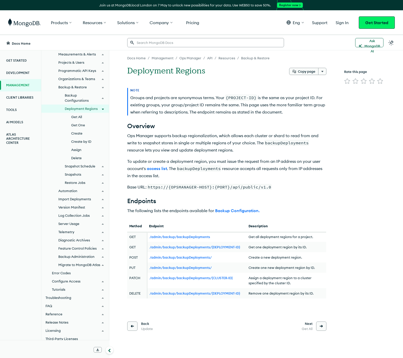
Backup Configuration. (237, 210)
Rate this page (355, 72)
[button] (295, 22)
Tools (11, 110)
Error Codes (61, 273)
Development (18, 73)
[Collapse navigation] (109, 350)
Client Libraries (19, 97)
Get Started (376, 22)
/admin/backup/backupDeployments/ (181, 257)
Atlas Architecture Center (18, 139)
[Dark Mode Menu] (391, 42)
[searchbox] (205, 42)
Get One (78, 125)
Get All (76, 117)
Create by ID (81, 141)
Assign (76, 150)
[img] (347, 81)
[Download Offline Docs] (98, 350)
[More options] (322, 71)
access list (157, 168)
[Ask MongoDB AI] (369, 42)
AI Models (14, 122)
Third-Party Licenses (61, 339)
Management (18, 85)
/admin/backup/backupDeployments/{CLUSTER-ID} (191, 278)
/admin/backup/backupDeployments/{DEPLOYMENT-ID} (195, 247)
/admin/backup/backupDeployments (180, 237)
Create (77, 133)
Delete (76, 158)
